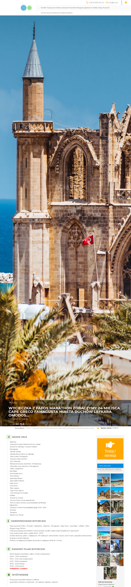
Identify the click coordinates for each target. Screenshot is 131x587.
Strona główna (19, 428)
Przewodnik (72, 7)
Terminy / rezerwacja (110, 448)
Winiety (58, 7)
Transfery (95, 7)
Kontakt (43, 7)
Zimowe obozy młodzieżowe (50, 13)
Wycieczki (106, 7)
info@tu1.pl (113, 2)
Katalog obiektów (67, 13)
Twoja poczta (51, 7)
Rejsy (100, 7)
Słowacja (64, 7)
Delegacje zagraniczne (84, 7)
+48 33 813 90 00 (96, 2)
